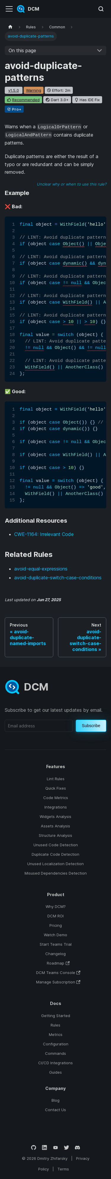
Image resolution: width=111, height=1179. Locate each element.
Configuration (55, 1044)
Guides (55, 1072)
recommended (26, 99)
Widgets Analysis (55, 816)
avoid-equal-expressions (40, 569)
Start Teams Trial (56, 944)
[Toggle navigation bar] (9, 8)
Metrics (55, 1034)
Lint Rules (56, 778)
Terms (63, 1169)
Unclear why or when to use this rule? (71, 184)
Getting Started (55, 1015)
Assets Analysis (55, 826)
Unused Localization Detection (55, 863)
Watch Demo (55, 934)
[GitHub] (33, 1147)
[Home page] (10, 27)
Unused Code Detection (55, 844)
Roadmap (58, 963)
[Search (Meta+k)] (101, 9)
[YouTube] (55, 1147)
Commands (55, 1053)
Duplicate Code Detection (55, 854)
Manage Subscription (58, 982)
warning (33, 90)
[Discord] (77, 1147)
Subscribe (91, 725)
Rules (55, 1025)
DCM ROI (55, 916)
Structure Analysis (55, 835)
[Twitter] (66, 1147)
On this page (22, 50)
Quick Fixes (55, 788)
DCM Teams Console (58, 972)
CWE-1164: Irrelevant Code (44, 534)
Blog (55, 1100)
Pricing (55, 925)
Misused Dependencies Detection (56, 873)
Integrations (55, 807)
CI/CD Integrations (55, 1062)
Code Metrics (55, 797)
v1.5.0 (13, 90)
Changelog (55, 953)
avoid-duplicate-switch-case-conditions (58, 578)
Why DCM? (56, 906)
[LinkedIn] (44, 1147)
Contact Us (55, 1109)
